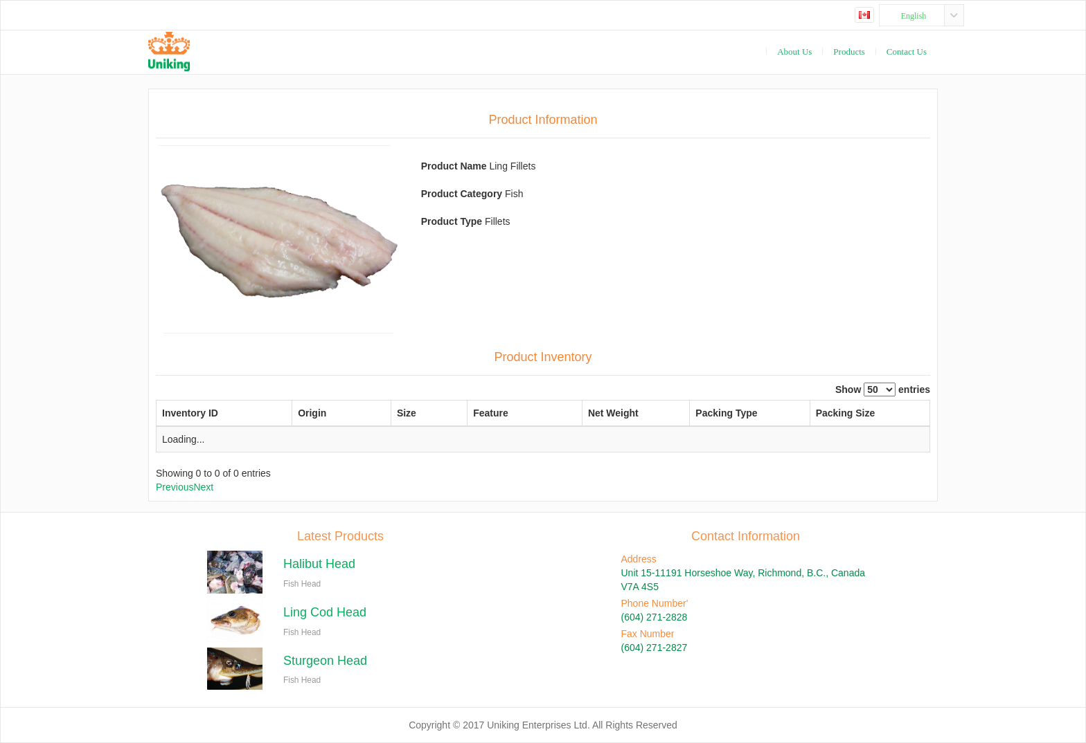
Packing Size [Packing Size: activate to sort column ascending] (822, 413)
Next (203, 487)
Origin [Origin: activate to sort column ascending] (313, 413)
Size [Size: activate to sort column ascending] (383, 413)
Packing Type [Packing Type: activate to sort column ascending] (674, 413)
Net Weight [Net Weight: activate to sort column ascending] (544, 413)
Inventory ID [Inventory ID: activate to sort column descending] (190, 413)
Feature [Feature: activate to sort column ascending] (447, 413)
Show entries (882, 389)
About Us (794, 51)
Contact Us (907, 51)
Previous (174, 487)
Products (849, 51)
